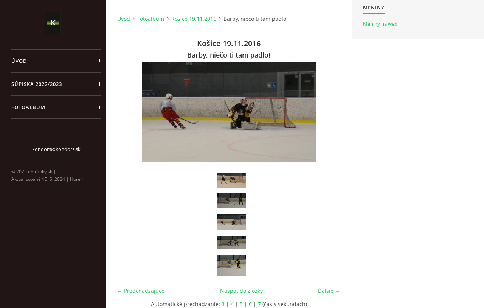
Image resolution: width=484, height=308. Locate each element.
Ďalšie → (329, 290)
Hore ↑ (77, 179)
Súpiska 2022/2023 (36, 84)
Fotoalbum (28, 107)
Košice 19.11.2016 (193, 18)
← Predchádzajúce (140, 290)
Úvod (19, 61)
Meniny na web (380, 23)
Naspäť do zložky (241, 290)
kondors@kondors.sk (56, 149)
